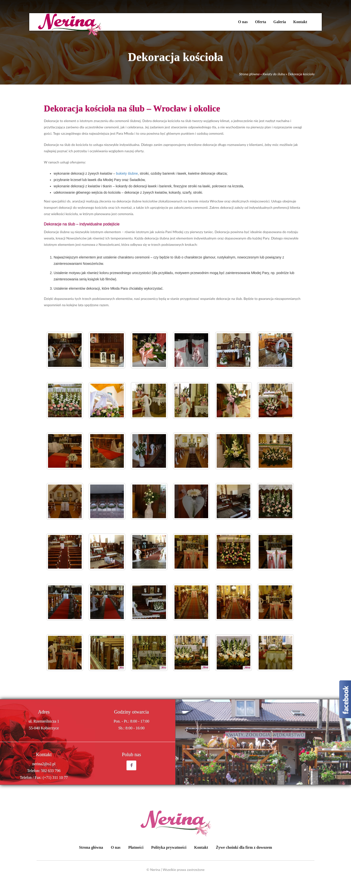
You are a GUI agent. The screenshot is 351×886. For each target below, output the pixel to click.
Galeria (279, 22)
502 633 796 (50, 771)
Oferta (260, 22)
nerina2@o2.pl (43, 764)
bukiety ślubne (127, 173)
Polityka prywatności (168, 847)
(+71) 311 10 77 (55, 777)
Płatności (135, 847)
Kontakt (300, 22)
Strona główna (249, 74)
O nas (243, 22)
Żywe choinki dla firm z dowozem (244, 847)
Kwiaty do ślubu (274, 74)
